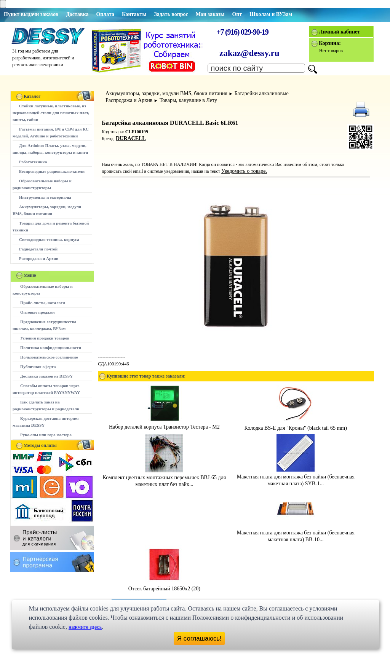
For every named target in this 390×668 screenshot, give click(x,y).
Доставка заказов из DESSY (46, 376)
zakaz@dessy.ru (249, 53)
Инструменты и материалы (45, 197)
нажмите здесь (85, 627)
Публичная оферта (38, 366)
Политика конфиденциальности (50, 347)
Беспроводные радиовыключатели (52, 171)
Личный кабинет (339, 32)
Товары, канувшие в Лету (188, 100)
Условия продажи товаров (44, 338)
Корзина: (330, 43)
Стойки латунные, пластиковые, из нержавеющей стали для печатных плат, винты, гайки (51, 113)
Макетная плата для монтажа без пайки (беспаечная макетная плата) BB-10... (296, 532)
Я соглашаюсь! (199, 638)
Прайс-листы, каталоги (42, 302)
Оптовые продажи (37, 312)
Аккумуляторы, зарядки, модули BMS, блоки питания (166, 93)
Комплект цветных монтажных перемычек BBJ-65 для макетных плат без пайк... (164, 477)
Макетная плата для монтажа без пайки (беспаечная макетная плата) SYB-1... (296, 476)
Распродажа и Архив (38, 258)
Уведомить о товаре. (244, 171)
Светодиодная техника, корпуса (49, 239)
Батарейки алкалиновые (261, 93)
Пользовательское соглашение (49, 357)
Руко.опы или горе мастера (46, 434)
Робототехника (33, 161)
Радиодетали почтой (38, 249)
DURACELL (131, 138)
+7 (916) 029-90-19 (242, 32)
